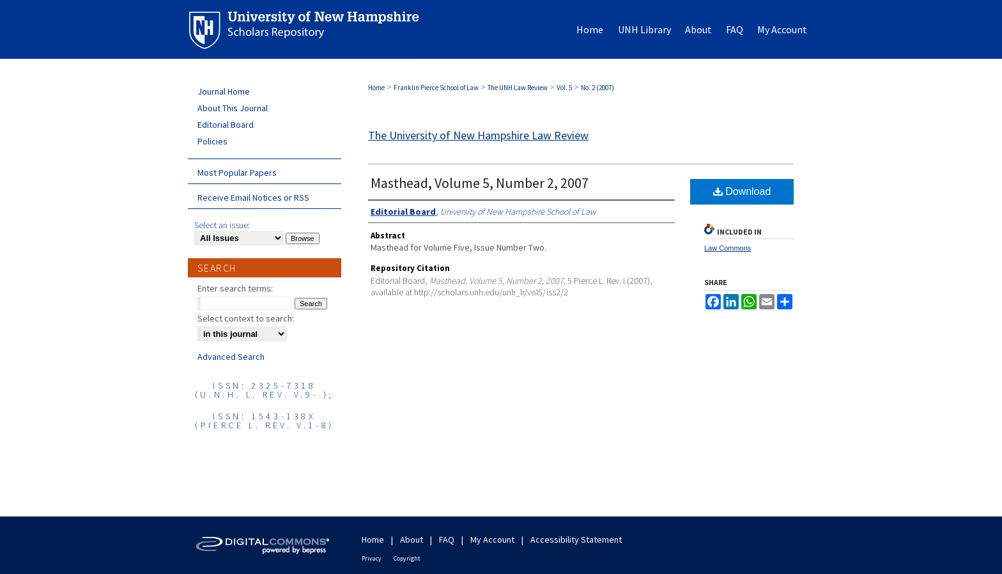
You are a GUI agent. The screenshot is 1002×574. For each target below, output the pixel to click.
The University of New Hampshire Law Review (478, 135)
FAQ (446, 539)
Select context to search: (245, 318)
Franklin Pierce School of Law (436, 87)
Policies (212, 141)
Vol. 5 (564, 87)
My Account (492, 539)
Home (376, 87)
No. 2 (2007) (597, 87)
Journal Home (223, 91)
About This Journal (232, 108)
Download (742, 191)
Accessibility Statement (576, 539)
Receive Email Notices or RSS (253, 197)
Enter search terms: (235, 288)
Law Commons (727, 248)
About (411, 539)
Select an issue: (222, 225)
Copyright (407, 558)
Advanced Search (231, 356)
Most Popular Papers (237, 172)
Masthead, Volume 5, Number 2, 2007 (480, 183)
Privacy (372, 558)
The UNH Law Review (518, 87)
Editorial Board (225, 124)
